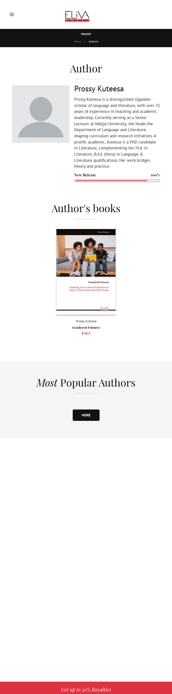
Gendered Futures (86, 327)
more (86, 415)
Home (77, 41)
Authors (93, 41)
